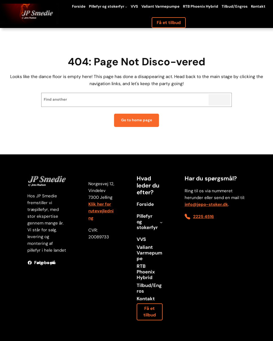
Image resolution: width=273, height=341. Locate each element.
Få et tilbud (169, 22)
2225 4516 (203, 216)
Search (219, 99)
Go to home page (136, 120)
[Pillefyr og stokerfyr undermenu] (126, 7)
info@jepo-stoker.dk (206, 204)
